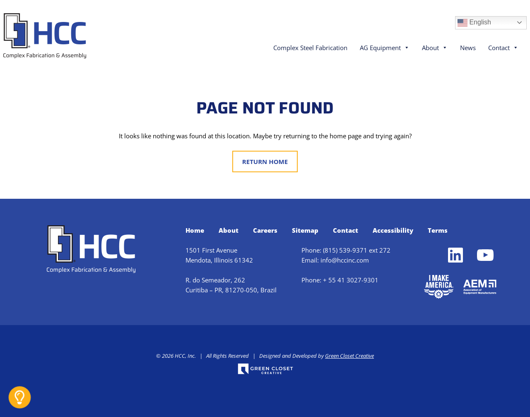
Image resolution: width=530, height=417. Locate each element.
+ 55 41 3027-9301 (350, 280)
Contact (503, 47)
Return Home (265, 161)
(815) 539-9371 (345, 250)
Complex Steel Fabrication (310, 47)
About (435, 47)
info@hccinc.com (344, 260)
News (468, 47)
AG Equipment (385, 47)
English (474, 23)
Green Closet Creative (349, 355)
